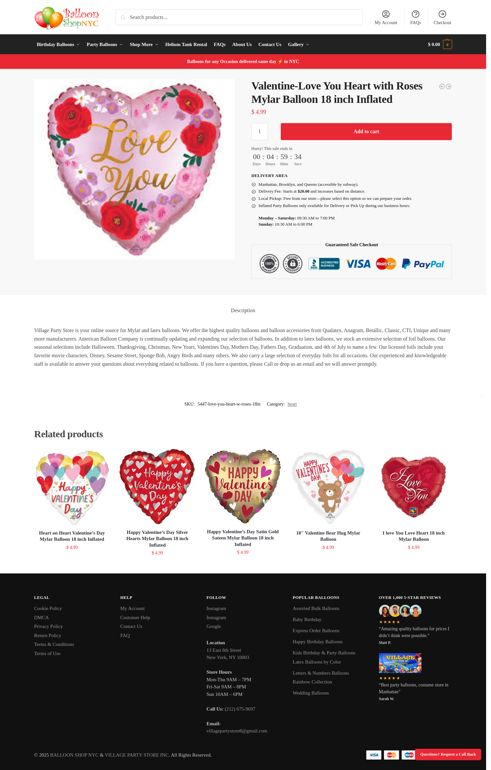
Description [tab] (243, 310)
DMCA (41, 617)
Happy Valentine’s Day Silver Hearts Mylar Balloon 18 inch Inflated (157, 539)
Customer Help (135, 617)
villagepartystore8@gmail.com (237, 730)
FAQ (125, 635)
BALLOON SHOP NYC (74, 755)
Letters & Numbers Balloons (321, 673)
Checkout (442, 17)
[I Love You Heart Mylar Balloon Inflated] (442, 86)
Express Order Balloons (316, 630)
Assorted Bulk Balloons (316, 608)
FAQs (415, 17)
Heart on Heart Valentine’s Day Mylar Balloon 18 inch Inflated (72, 536)
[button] (440, 44)
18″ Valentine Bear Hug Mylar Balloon (328, 536)
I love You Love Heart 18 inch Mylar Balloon (414, 536)
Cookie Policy (48, 608)
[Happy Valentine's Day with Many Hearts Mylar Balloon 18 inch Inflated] (448, 86)
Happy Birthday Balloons (318, 641)
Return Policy (47, 635)
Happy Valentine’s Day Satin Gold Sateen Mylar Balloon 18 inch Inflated (243, 538)
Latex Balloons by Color (317, 662)
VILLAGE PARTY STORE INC (137, 755)
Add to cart (366, 131)
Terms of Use (47, 653)
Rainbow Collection (312, 681)
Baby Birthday (307, 619)
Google (214, 626)
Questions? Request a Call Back (448, 754)
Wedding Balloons (311, 693)
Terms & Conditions (54, 644)
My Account (386, 17)
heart (292, 404)
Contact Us (131, 626)
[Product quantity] (259, 131)
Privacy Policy (48, 626)
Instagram (216, 608)
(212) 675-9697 (240, 709)
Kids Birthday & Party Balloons (324, 652)
